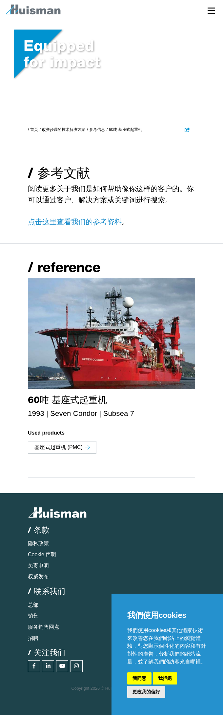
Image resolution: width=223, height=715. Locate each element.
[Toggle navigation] (211, 10)
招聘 (33, 638)
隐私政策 (38, 543)
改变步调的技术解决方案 (63, 129)
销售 (33, 616)
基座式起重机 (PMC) (62, 447)
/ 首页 (33, 129)
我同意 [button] (139, 678)
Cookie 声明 (42, 554)
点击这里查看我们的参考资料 (75, 222)
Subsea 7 (118, 413)
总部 (33, 605)
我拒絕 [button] (165, 678)
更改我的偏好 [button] (146, 691)
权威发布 (38, 576)
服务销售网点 (43, 627)
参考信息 (97, 129)
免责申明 (38, 565)
